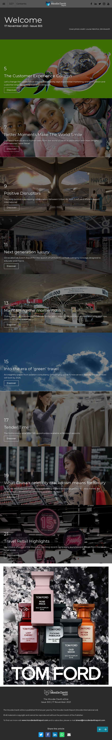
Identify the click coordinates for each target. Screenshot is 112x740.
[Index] (4, 4)
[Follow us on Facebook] (91, 4)
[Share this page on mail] (69, 734)
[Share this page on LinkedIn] (54, 734)
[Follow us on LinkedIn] (95, 4)
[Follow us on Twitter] (100, 4)
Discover (12, 90)
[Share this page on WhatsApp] (62, 734)
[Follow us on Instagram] (104, 4)
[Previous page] (100, 729)
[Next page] (105, 729)
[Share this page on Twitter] (41, 734)
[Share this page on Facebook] (47, 734)
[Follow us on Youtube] (108, 4)
